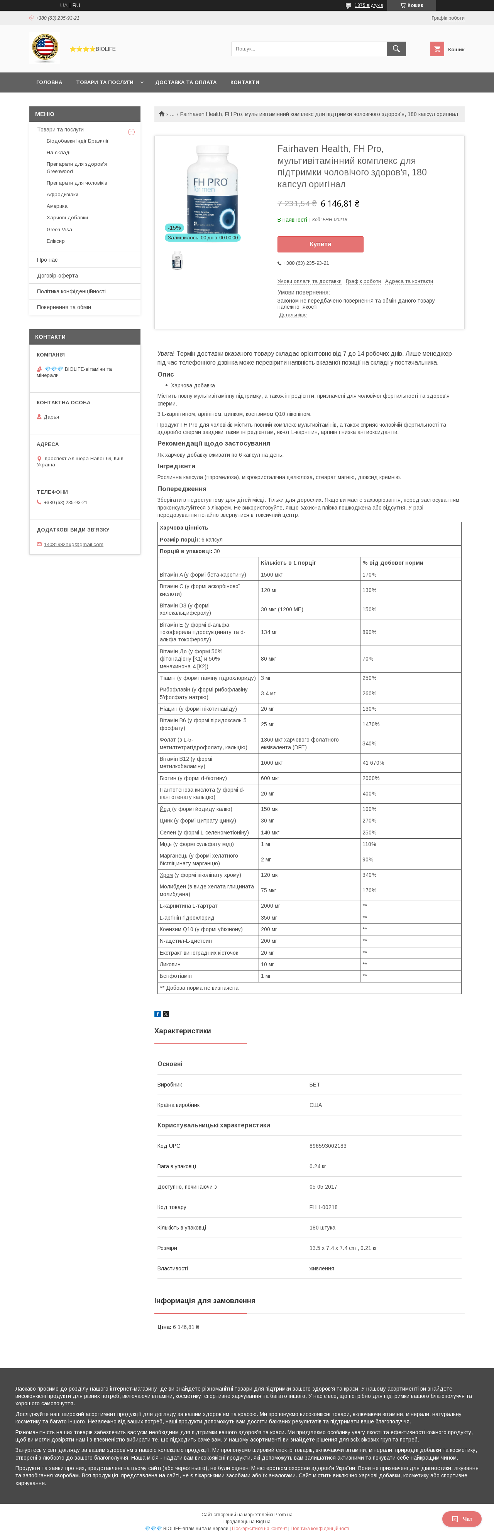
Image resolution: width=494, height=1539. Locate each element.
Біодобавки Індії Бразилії (77, 141)
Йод (165, 809)
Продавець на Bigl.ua (247, 1521)
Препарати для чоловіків (77, 183)
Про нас (47, 260)
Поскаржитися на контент (259, 1528)
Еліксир (56, 241)
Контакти (244, 82)
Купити (321, 244)
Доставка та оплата (186, 82)
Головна (49, 82)
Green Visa (59, 229)
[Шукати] (396, 49)
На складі (59, 152)
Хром (166, 875)
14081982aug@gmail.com (73, 544)
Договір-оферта (57, 275)
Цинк (166, 820)
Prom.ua (283, 1514)
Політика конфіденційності (71, 291)
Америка (57, 206)
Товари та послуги (105, 82)
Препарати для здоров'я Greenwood (77, 167)
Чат (462, 1518)
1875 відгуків (369, 5)
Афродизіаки (62, 194)
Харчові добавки (67, 217)
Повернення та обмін (64, 307)
